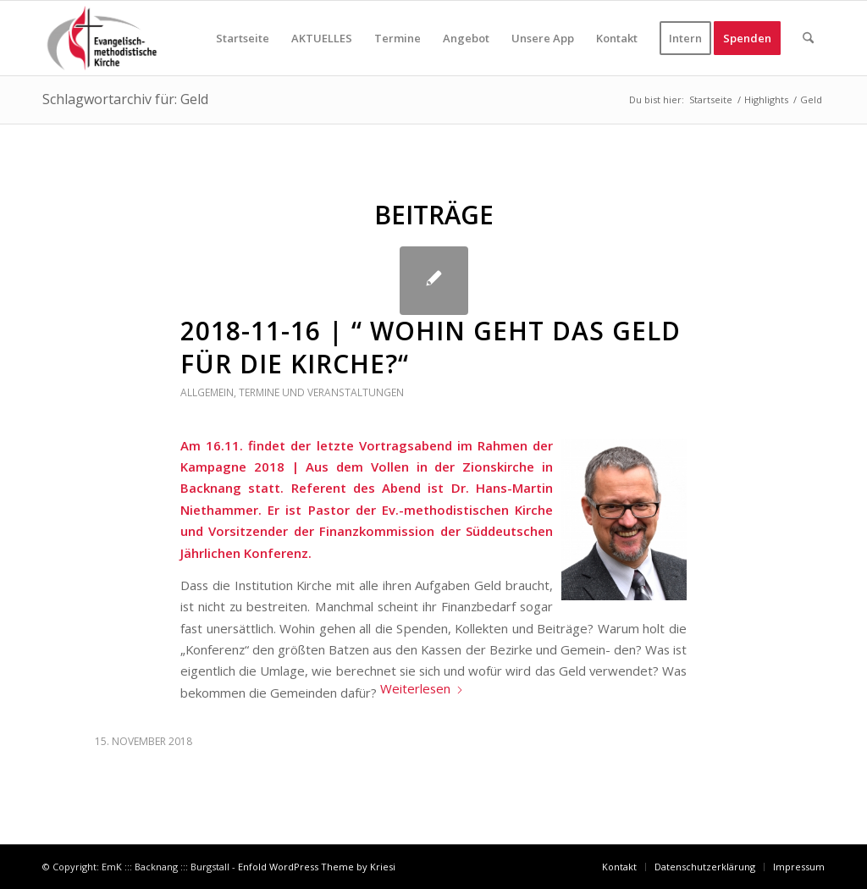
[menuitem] (242, 38)
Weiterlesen (422, 688)
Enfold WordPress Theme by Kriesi (316, 866)
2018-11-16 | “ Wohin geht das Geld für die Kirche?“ (430, 347)
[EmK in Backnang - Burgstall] (102, 38)
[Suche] (808, 38)
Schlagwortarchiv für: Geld (125, 99)
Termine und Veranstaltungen (321, 392)
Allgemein (207, 392)
